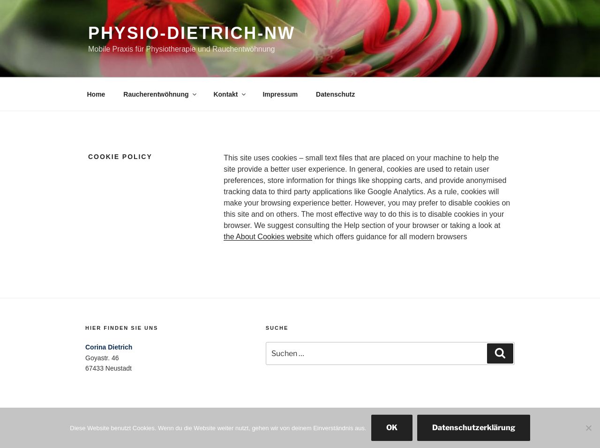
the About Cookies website (268, 237)
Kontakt (230, 94)
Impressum (280, 94)
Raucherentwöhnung (160, 94)
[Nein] (588, 428)
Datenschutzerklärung (473, 427)
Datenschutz (335, 94)
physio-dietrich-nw (191, 33)
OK (392, 427)
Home (96, 94)
